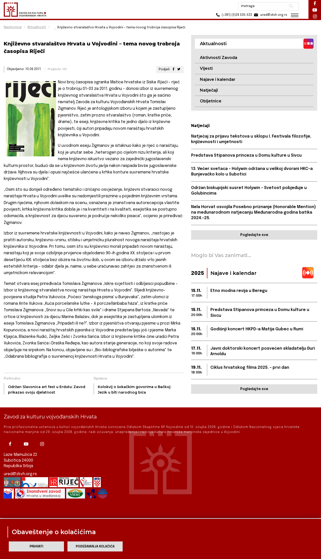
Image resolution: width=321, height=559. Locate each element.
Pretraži (291, 6)
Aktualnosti (36, 27)
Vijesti (206, 68)
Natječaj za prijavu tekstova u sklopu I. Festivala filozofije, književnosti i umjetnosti (251, 139)
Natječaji (209, 90)
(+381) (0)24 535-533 (233, 15)
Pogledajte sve (254, 235)
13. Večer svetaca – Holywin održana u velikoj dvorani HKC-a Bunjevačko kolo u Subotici (252, 171)
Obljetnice (210, 101)
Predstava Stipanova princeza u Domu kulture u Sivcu (246, 155)
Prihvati (36, 546)
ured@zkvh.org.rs (20, 465)
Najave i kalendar (217, 79)
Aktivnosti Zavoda (218, 57)
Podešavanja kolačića (95, 546)
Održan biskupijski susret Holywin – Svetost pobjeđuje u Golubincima (249, 191)
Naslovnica (13, 27)
